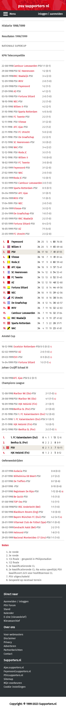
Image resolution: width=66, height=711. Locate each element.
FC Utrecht (24, 132)
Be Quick (18, 496)
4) (50, 362)
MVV (20, 81)
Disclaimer (10, 638)
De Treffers (19, 481)
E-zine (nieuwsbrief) (15, 616)
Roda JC (22, 152)
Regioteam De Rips (24, 491)
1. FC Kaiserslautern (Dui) (31, 414)
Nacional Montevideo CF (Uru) (30, 537)
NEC (16, 101)
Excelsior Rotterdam (24, 346)
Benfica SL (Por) (22, 409)
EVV (16, 357)
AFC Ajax (18, 127)
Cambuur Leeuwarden (25, 65)
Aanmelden (10, 601)
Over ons (9, 627)
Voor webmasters (13, 634)
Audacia (18, 471)
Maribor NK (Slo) (22, 393)
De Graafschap (26, 137)
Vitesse (22, 121)
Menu (13, 13)
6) (55, 399)
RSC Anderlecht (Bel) (29, 506)
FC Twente (19, 116)
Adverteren (10, 646)
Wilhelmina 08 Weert (25, 476)
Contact (8, 653)
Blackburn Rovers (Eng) (26, 512)
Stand (7, 609)
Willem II (18, 106)
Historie (7, 25)
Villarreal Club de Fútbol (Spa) (30, 522)
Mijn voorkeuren (13, 683)
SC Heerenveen (26, 71)
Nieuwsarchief (12, 620)
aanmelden (56, 13)
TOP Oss (18, 501)
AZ (15, 91)
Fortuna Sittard (26, 96)
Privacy (8, 642)
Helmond (18, 532)
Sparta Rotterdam (27, 111)
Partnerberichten (13, 650)
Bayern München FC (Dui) (27, 517)
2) (51, 352)
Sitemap (8, 679)
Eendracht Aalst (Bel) (25, 527)
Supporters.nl (12, 660)
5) (55, 393)
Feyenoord (24, 86)
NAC (16, 147)
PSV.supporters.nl (13, 675)
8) (62, 491)
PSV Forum (10, 605)
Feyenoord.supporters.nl (17, 671)
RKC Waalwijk (21, 76)
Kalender (9, 613)
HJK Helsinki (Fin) (27, 404)
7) (55, 429)
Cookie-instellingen (15, 686)
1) (51, 346)
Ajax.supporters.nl (14, 667)
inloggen (43, 13)
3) (51, 357)
